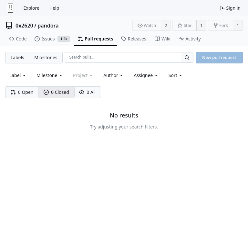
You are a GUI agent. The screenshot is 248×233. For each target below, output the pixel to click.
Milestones (45, 57)
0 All (87, 92)
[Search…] (187, 57)
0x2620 (24, 25)
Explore (31, 8)
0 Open (22, 92)
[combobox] (18, 75)
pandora (47, 25)
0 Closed (56, 92)
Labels (17, 57)
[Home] (10, 8)
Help (54, 8)
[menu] (175, 75)
